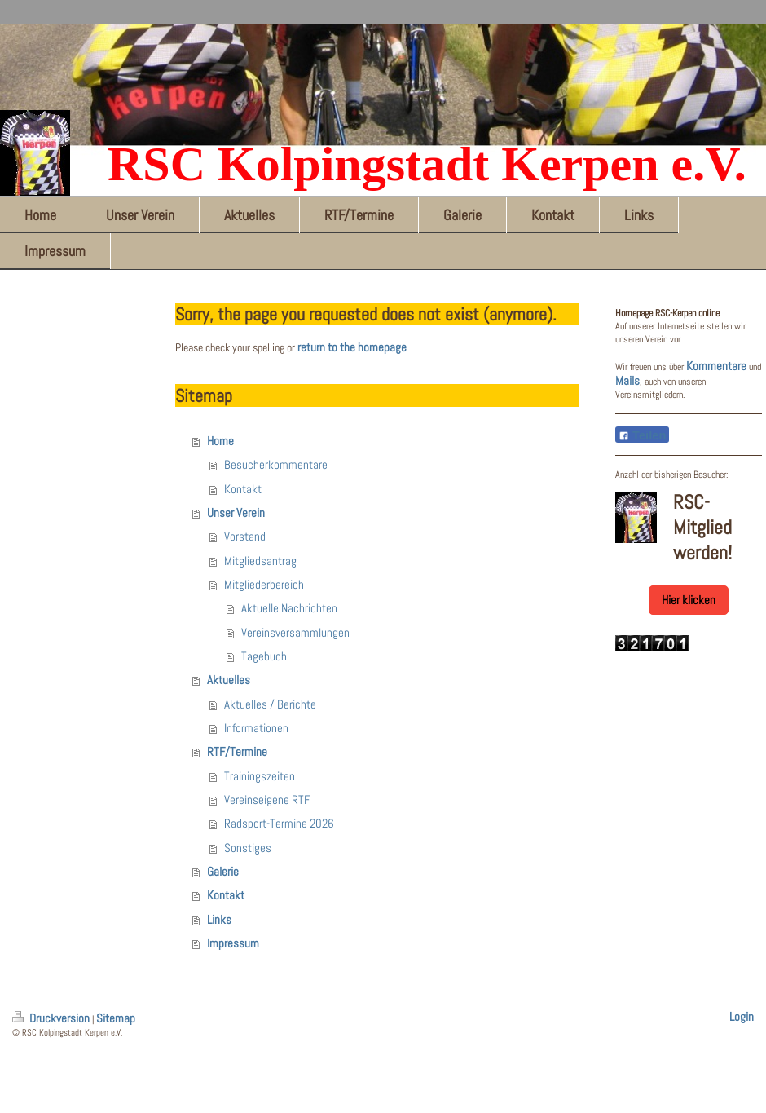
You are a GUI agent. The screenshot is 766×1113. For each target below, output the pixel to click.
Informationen (256, 728)
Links (219, 919)
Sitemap (115, 1018)
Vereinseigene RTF (267, 800)
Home (220, 441)
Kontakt (243, 489)
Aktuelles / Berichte (270, 704)
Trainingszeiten (259, 776)
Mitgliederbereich (264, 584)
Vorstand (245, 536)
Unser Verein (236, 513)
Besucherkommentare (276, 464)
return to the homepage (352, 347)
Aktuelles (228, 680)
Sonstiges (247, 848)
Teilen (642, 435)
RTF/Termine (237, 751)
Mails (627, 380)
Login (741, 1016)
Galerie (223, 871)
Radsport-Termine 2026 (279, 823)
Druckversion (52, 1018)
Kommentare (716, 366)
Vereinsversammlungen (295, 632)
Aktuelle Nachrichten (289, 608)
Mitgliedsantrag (260, 561)
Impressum (233, 943)
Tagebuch (264, 656)
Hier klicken (688, 600)
